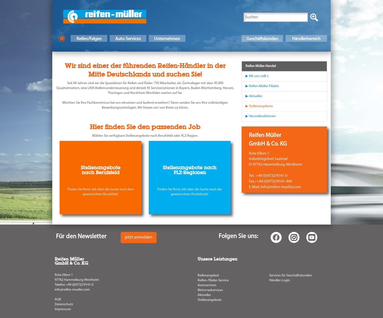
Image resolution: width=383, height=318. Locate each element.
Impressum (63, 309)
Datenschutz (64, 304)
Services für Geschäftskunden (290, 275)
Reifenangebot (208, 275)
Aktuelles (204, 295)
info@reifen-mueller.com (72, 290)
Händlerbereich (306, 39)
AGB (58, 299)
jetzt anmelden (138, 237)
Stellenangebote (210, 300)
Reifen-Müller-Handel (260, 66)
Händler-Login (279, 280)
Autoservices (207, 285)
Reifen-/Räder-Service (213, 280)
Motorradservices (210, 290)
